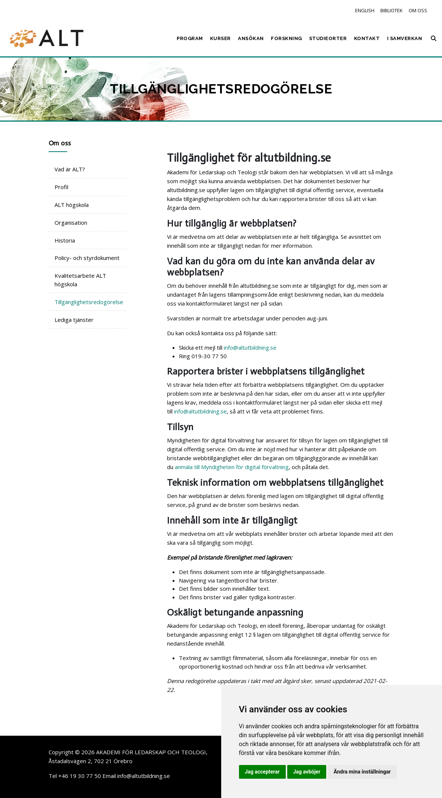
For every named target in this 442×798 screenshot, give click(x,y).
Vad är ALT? (70, 169)
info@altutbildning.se (250, 347)
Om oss (418, 10)
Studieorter (328, 38)
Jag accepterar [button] (262, 772)
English (364, 10)
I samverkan (404, 38)
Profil (61, 187)
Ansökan (251, 38)
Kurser (220, 38)
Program (190, 38)
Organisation (71, 222)
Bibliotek (391, 10)
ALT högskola (72, 204)
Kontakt (367, 38)
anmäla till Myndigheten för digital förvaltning (232, 467)
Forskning (286, 38)
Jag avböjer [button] (306, 772)
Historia (65, 240)
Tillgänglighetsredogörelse (89, 302)
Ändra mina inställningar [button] (362, 772)
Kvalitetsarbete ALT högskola (80, 280)
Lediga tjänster (74, 319)
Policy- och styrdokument (87, 257)
